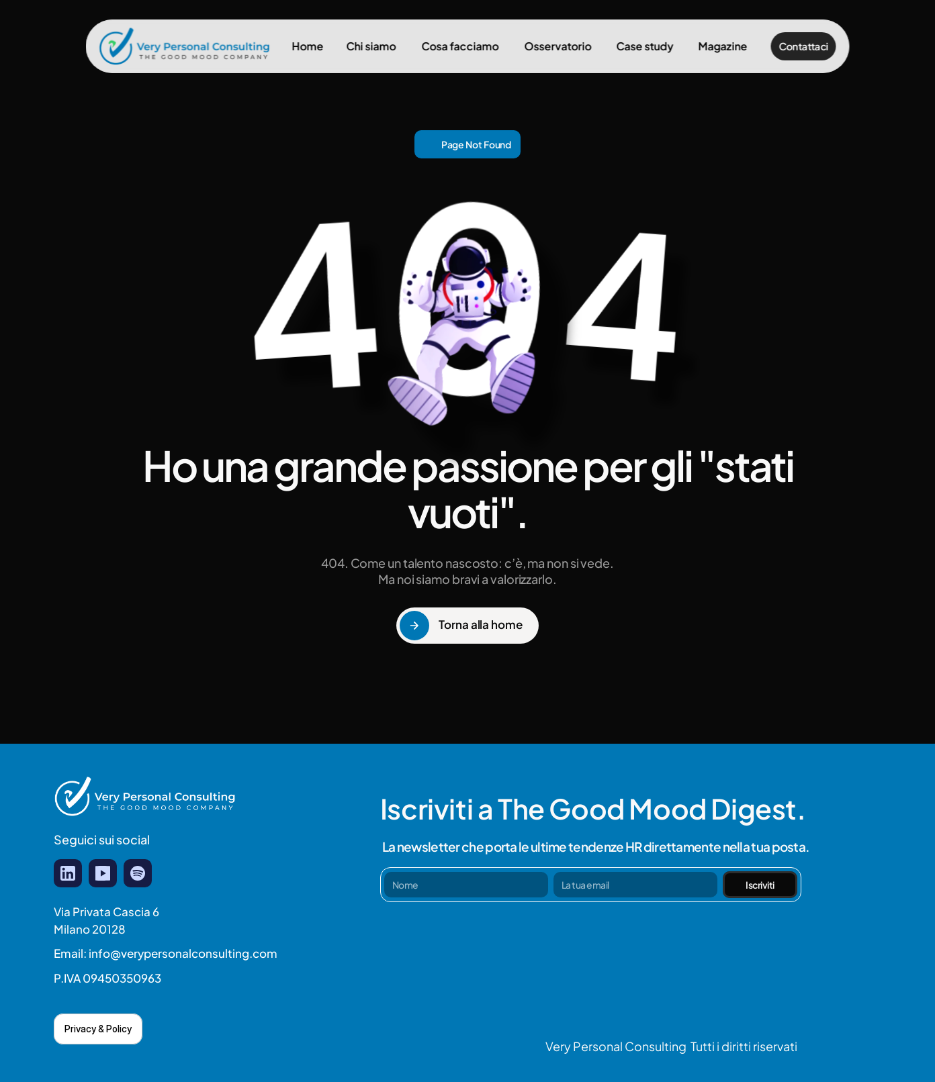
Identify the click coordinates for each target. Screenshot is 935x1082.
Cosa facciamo (459, 46)
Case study (645, 46)
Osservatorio (557, 46)
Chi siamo (371, 46)
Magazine (723, 46)
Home (307, 46)
